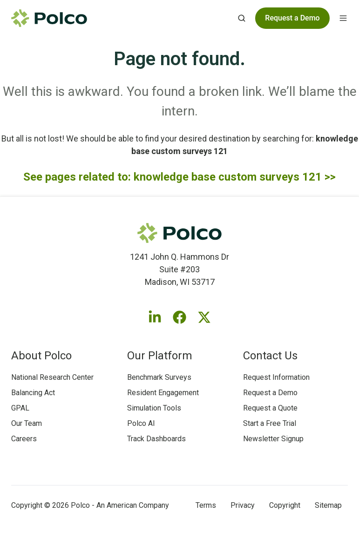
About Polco (41, 355)
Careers (24, 438)
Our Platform (159, 355)
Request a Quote (270, 408)
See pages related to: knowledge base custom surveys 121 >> (179, 176)
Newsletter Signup (273, 438)
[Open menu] (343, 18)
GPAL (20, 408)
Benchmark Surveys (159, 377)
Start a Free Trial (269, 423)
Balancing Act (33, 392)
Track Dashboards (156, 438)
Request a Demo (270, 392)
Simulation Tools (154, 408)
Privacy (242, 505)
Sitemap (328, 505)
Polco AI (141, 423)
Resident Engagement (163, 392)
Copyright (284, 505)
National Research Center (52, 377)
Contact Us (270, 355)
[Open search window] (241, 18)
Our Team (26, 423)
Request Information (276, 377)
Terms (206, 505)
